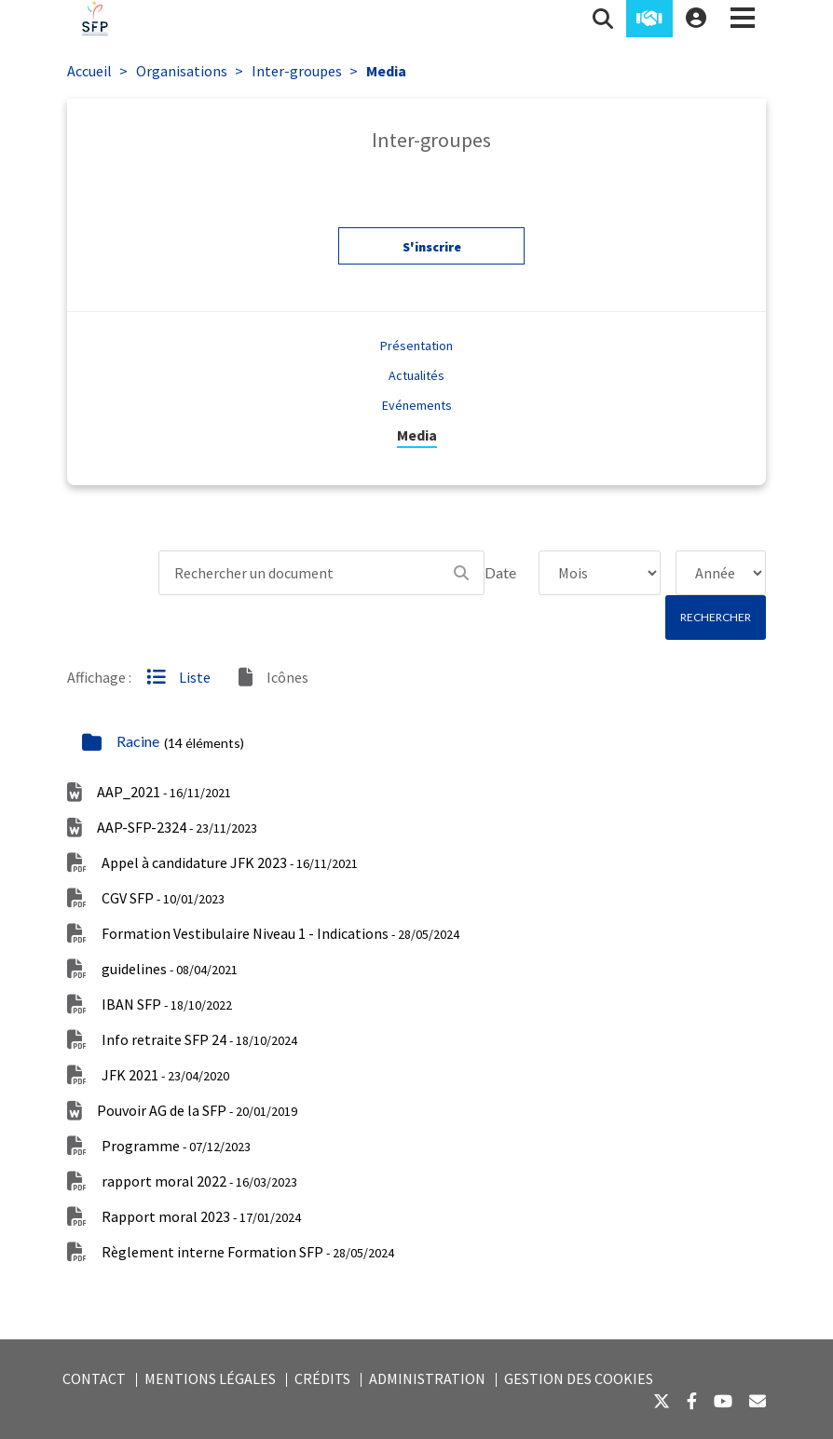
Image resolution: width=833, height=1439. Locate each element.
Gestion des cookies (578, 1378)
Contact (94, 1378)
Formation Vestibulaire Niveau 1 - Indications (280, 933)
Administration (427, 1378)
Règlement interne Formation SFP (248, 1251)
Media (386, 70)
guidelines (170, 968)
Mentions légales (210, 1378)
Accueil (89, 70)
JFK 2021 (165, 1075)
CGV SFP (163, 898)
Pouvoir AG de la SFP (197, 1110)
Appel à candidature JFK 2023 (230, 862)
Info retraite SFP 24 (199, 1039)
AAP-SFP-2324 (177, 827)
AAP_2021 (164, 791)
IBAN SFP (167, 1004)
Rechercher (715, 617)
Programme (176, 1145)
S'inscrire (432, 251)
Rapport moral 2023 (201, 1216)
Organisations (181, 70)
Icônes (273, 677)
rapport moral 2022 (199, 1181)
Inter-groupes (297, 70)
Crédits (322, 1378)
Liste (178, 677)
